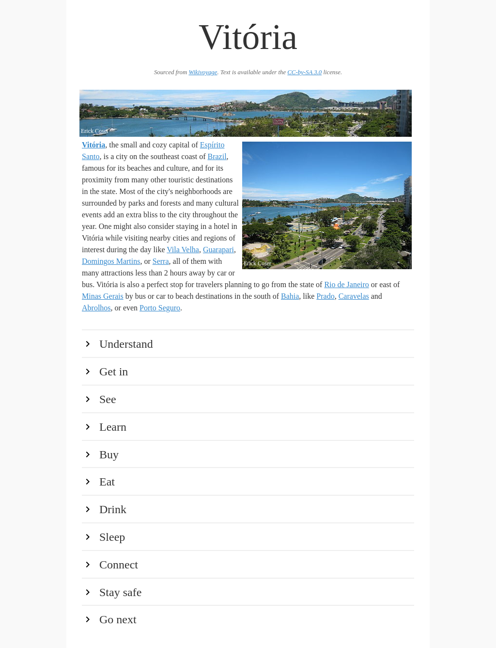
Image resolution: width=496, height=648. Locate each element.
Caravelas (354, 296)
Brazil (217, 156)
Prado (325, 296)
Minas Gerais (103, 296)
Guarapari (218, 249)
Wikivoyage (202, 72)
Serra (161, 261)
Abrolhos (96, 308)
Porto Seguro (160, 308)
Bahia (290, 296)
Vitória (93, 145)
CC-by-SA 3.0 (304, 72)
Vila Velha (183, 249)
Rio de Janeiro (346, 284)
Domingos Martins (111, 261)
